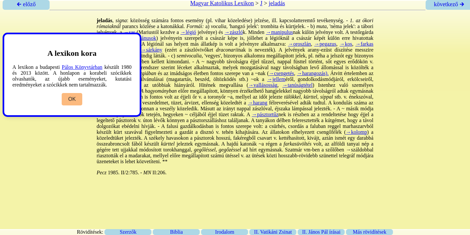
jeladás (277, 3)
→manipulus (279, 32)
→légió (188, 32)
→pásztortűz (265, 114)
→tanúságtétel (297, 85)
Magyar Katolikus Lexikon (222, 3)
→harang (257, 102)
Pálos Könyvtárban (82, 67)
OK (72, 99)
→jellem (276, 79)
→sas (129, 32)
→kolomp (356, 132)
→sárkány (151, 50)
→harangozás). (313, 73)
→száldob (356, 149)
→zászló (234, 32)
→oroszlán (299, 44)
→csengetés (281, 73)
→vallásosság (262, 85)
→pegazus (325, 44)
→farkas (364, 44)
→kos (346, 44)
